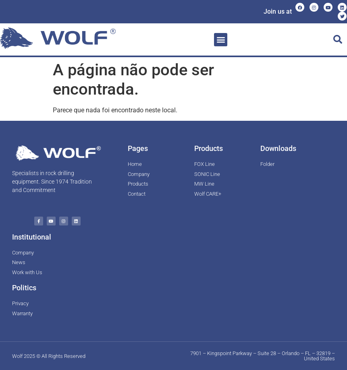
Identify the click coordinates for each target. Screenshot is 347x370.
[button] (220, 39)
